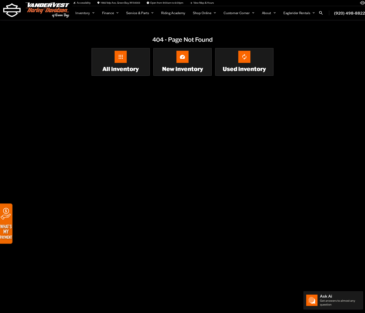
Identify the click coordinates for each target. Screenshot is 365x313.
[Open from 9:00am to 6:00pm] (165, 2)
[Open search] (321, 13)
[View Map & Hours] (202, 2)
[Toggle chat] (333, 300)
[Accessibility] (81, 2)
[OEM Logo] (12, 10)
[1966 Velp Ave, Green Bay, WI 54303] (118, 2)
